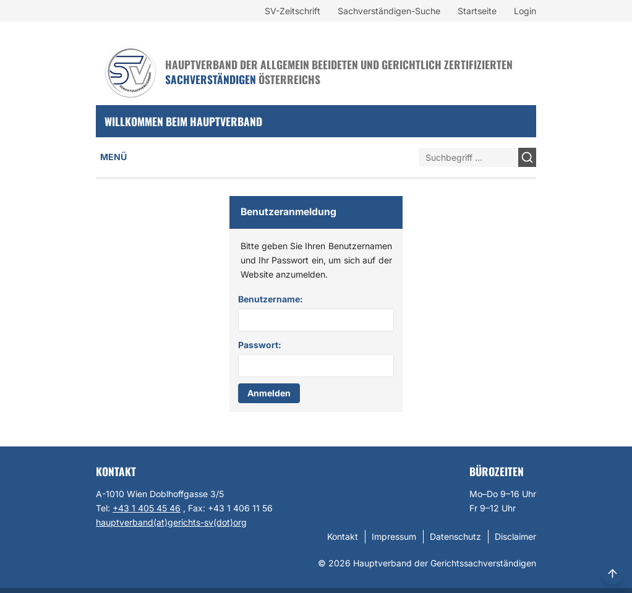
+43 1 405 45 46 (147, 508)
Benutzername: (270, 299)
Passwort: (259, 344)
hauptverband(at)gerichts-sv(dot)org (171, 522)
